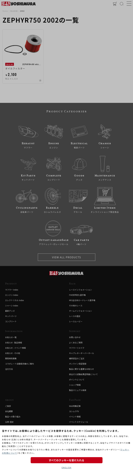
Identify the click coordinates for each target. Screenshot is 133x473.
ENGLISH (66, 467)
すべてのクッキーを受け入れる (66, 460)
